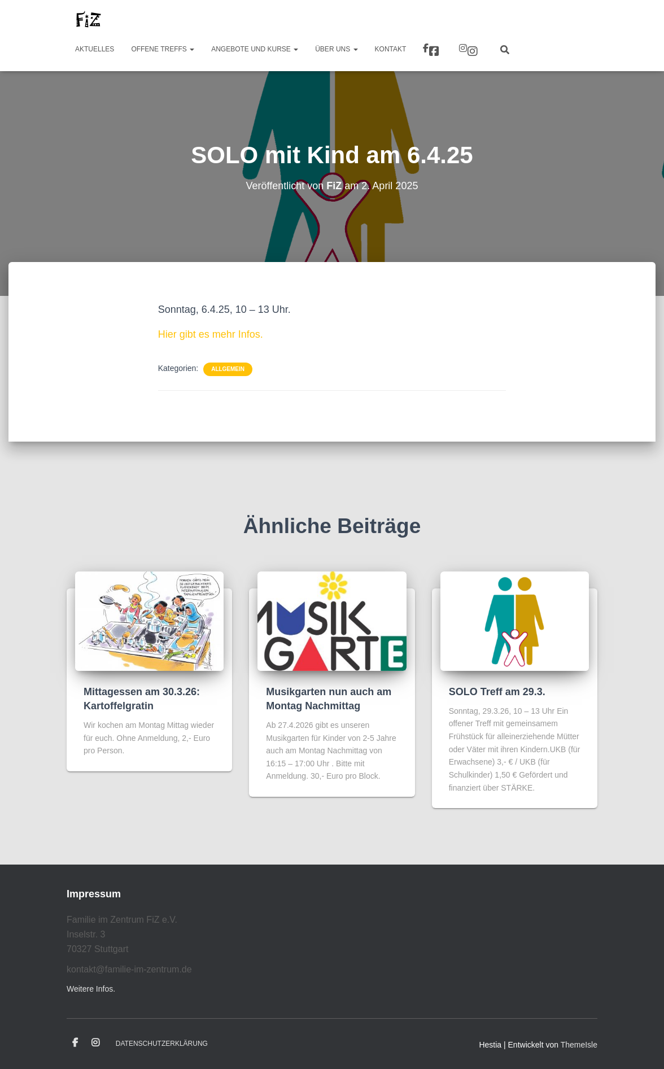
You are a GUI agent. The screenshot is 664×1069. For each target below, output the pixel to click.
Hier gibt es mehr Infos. (210, 334)
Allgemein (227, 369)
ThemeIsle (579, 1044)
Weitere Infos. (91, 988)
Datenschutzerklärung (162, 1044)
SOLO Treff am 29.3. (497, 691)
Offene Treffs (162, 49)
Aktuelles (94, 49)
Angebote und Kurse (254, 49)
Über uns (336, 49)
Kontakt (391, 49)
